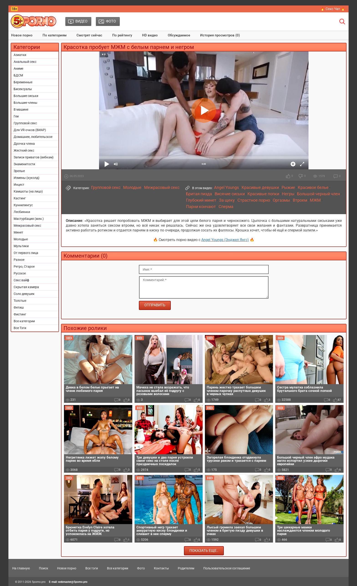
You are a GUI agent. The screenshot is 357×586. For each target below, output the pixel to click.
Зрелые (19, 171)
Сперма (226, 206)
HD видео (150, 35)
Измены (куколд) (26, 178)
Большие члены (25, 102)
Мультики (21, 246)
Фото (141, 568)
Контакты (161, 568)
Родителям (186, 568)
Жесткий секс (24, 150)
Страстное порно (253, 200)
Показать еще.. (203, 550)
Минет (18, 232)
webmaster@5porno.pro (72, 581)
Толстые (20, 300)
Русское (20, 273)
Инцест (19, 184)
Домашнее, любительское (33, 137)
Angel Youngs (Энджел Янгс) (225, 240)
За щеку (227, 200)
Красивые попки (263, 194)
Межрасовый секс (27, 225)
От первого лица (26, 253)
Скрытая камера (26, 287)
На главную (21, 568)
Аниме (18, 68)
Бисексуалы (23, 89)
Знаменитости (24, 164)
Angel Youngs (226, 187)
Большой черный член (318, 194)
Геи (16, 116)
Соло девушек (24, 294)
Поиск (43, 568)
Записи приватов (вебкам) (34, 157)
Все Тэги (20, 328)
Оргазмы (281, 200)
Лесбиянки (22, 212)
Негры (288, 194)
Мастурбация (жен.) (29, 219)
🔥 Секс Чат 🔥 (332, 9)
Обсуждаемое (179, 35)
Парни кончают (201, 206)
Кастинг (20, 198)
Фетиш (19, 307)
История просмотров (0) (220, 35)
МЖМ (315, 200)
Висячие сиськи (230, 194)
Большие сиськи (26, 96)
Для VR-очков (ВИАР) (30, 130)
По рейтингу (122, 35)
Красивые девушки (260, 187)
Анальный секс (25, 61)
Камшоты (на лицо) (28, 191)
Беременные (23, 82)
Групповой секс (25, 123)
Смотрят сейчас (89, 35)
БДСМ (18, 75)
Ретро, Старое (24, 266)
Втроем (300, 200)
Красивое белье (313, 187)
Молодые (21, 239)
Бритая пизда (199, 194)
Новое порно (22, 35)
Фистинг (20, 314)
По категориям (54, 35)
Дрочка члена (24, 143)
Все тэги (91, 568)
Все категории (24, 321)
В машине (21, 109)
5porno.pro (39, 581)
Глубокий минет (201, 200)
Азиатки (20, 55)
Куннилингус (23, 205)
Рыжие (288, 187)
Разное (19, 259)
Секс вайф (21, 280)
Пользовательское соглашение (226, 568)
